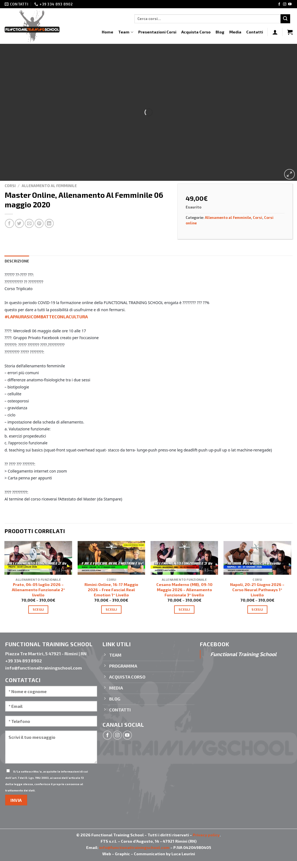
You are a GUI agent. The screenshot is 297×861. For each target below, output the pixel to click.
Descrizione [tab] (17, 261)
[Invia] (285, 19)
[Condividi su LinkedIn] (49, 223)
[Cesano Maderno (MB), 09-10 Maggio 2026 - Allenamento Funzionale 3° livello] (184, 558)
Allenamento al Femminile (49, 185)
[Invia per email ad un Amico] (29, 223)
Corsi (10, 185)
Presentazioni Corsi (157, 32)
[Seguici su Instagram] (284, 4)
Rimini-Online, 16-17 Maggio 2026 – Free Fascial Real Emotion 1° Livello (111, 589)
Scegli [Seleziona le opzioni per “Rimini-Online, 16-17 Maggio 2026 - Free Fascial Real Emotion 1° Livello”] (111, 609)
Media (235, 32)
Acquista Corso (196, 32)
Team (125, 32)
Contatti (254, 32)
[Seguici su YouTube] (290, 4)
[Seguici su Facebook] (279, 4)
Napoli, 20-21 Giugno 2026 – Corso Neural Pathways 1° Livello (257, 589)
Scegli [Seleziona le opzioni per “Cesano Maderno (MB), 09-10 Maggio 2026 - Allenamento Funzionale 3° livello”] (184, 609)
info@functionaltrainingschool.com (134, 847)
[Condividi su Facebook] (9, 223)
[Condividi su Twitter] (19, 223)
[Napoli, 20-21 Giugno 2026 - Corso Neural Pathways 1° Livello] (257, 558)
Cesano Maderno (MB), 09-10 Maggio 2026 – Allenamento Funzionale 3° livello (184, 589)
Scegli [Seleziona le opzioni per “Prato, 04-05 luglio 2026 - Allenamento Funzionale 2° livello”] (38, 609)
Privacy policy (206, 835)
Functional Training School (243, 654)
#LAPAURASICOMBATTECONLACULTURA (46, 316)
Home (107, 32)
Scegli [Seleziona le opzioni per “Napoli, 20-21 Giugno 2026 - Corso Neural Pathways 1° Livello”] (257, 609)
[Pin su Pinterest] (39, 223)
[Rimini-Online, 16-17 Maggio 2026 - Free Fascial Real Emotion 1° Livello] (111, 558)
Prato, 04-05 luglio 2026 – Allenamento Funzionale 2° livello (38, 589)
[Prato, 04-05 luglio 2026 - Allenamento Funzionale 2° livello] (38, 558)
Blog (220, 32)
